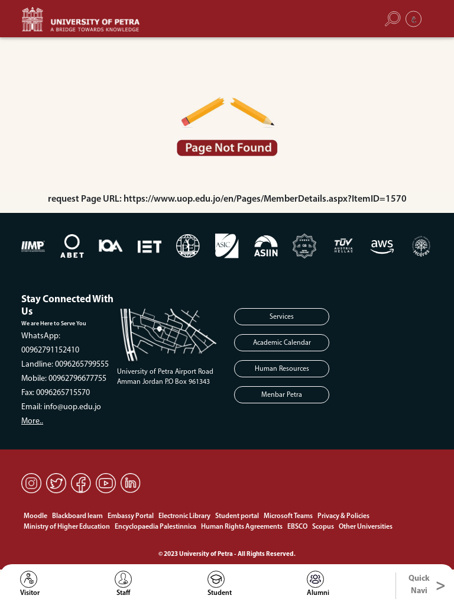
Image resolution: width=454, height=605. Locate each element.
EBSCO (297, 526)
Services (282, 317)
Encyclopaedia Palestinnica (155, 526)
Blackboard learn (77, 516)
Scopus (323, 526)
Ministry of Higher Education (67, 526)
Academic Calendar (282, 343)
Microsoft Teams (288, 516)
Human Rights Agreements (242, 526)
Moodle (35, 516)
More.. (32, 421)
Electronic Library (184, 516)
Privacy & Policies (343, 516)
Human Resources (282, 369)
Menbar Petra (281, 395)
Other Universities (366, 526)
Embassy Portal (131, 516)
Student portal (237, 516)
